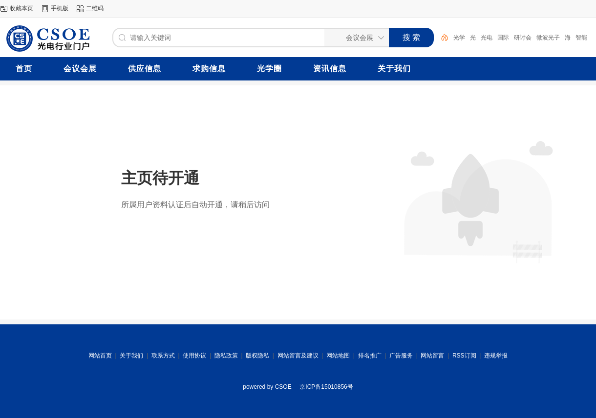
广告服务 (401, 355)
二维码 (95, 8)
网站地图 (338, 355)
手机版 (59, 8)
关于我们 (131, 355)
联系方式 (163, 355)
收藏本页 (21, 8)
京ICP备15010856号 (326, 386)
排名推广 (370, 355)
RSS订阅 (464, 355)
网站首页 (100, 355)
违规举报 (496, 355)
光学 (459, 37)
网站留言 (432, 355)
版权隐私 (257, 355)
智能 (581, 37)
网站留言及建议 (298, 355)
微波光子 (548, 37)
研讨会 (523, 37)
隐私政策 (226, 355)
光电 (486, 37)
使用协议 (194, 355)
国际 (503, 37)
